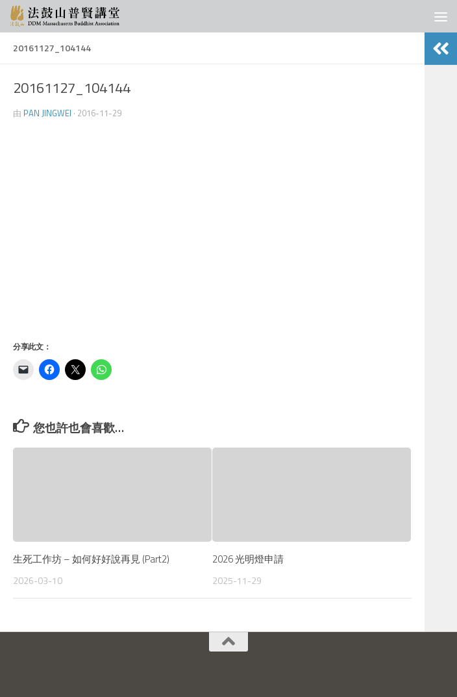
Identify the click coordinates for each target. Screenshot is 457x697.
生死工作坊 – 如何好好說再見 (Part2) (91, 558)
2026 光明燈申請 (248, 558)
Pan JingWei (47, 113)
